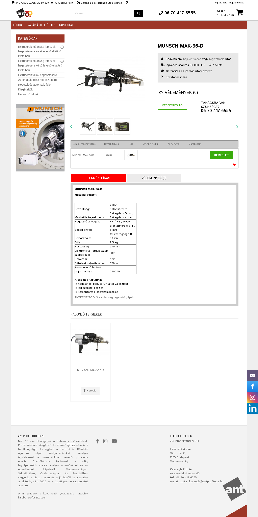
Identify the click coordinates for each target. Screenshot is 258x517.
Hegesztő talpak (28, 94)
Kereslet (221, 155)
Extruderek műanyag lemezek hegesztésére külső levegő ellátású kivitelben (40, 65)
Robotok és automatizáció (34, 84)
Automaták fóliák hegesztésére (37, 79)
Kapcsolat (66, 25)
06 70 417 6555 (216, 111)
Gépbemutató (172, 105)
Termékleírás (98, 178)
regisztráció (216, 59)
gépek (71, 445)
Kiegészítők (25, 89)
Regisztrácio (220, 2)
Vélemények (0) (178, 93)
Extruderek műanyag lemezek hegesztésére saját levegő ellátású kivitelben (39, 51)
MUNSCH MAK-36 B (90, 370)
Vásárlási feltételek (41, 25)
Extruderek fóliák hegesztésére (37, 75)
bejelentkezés (192, 59)
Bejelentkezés (236, 2)
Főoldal (18, 25)
